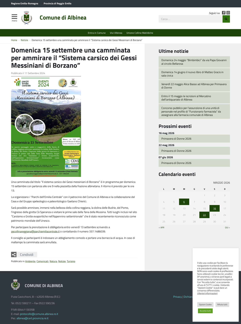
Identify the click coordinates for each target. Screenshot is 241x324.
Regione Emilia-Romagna (24, 3)
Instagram (228, 12)
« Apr (161, 227)
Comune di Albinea (63, 17)
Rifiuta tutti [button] (222, 304)
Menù (14, 20)
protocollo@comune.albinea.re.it (39, 314)
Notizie (62, 261)
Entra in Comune (97, 32)
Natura (53, 261)
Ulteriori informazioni (207, 293)
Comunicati (42, 261)
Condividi (26, 254)
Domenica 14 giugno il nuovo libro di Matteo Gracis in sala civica (192, 73)
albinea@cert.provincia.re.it (32, 318)
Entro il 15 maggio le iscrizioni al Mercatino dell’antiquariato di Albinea (186, 97)
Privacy (177, 296)
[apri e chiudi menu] (14, 16)
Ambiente (30, 261)
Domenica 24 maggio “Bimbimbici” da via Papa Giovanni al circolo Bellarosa (194, 61)
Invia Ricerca (226, 19)
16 (214, 208)
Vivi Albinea (116, 32)
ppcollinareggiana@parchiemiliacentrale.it (35, 231)
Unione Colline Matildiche (139, 32)
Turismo (71, 261)
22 (204, 215)
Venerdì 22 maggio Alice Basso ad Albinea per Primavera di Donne (194, 85)
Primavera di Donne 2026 (176, 138)
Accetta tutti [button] (205, 310)
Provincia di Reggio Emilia (57, 3)
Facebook (223, 12)
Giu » (227, 227)
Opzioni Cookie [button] (205, 304)
